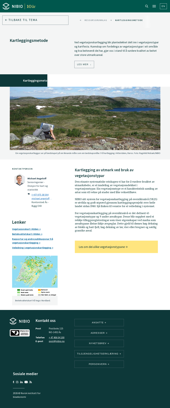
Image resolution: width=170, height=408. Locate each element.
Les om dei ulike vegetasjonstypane (103, 247)
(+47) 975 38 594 (40, 194)
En (163, 6)
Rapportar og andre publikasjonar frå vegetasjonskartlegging (32, 240)
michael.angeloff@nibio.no (42, 198)
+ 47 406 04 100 (56, 337)
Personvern (99, 364)
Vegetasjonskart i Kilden (26, 229)
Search (147, 6)
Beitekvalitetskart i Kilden (27, 233)
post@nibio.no (57, 341)
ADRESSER (99, 333)
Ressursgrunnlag (96, 20)
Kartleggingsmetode (129, 20)
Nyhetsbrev (99, 343)
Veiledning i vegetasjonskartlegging (32, 247)
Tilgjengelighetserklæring (99, 353)
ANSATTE (99, 322)
